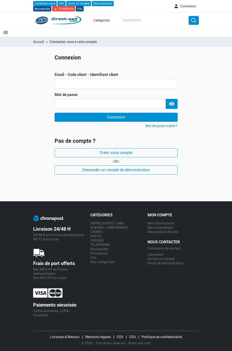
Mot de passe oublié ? (161, 126)
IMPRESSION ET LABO (107, 223)
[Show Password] (172, 104)
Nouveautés (42, 9)
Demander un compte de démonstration (116, 170)
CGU (132, 337)
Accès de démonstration (166, 263)
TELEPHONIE (100, 245)
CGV (120, 337)
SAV (61, 3)
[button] (184, 6)
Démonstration (102, 3)
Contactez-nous (45, 3)
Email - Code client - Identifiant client (86, 75)
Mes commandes (160, 227)
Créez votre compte (116, 152)
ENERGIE (97, 240)
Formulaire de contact (164, 248)
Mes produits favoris (163, 232)
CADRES (96, 232)
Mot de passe (66, 95)
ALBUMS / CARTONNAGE (109, 227)
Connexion (116, 117)
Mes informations (161, 223)
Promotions (63, 9)
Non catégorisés (102, 262)
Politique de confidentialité (162, 337)
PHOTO (96, 236)
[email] (116, 84)
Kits (79, 9)
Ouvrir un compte (79, 3)
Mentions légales (98, 337)
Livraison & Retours (64, 337)
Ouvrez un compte (161, 259)
